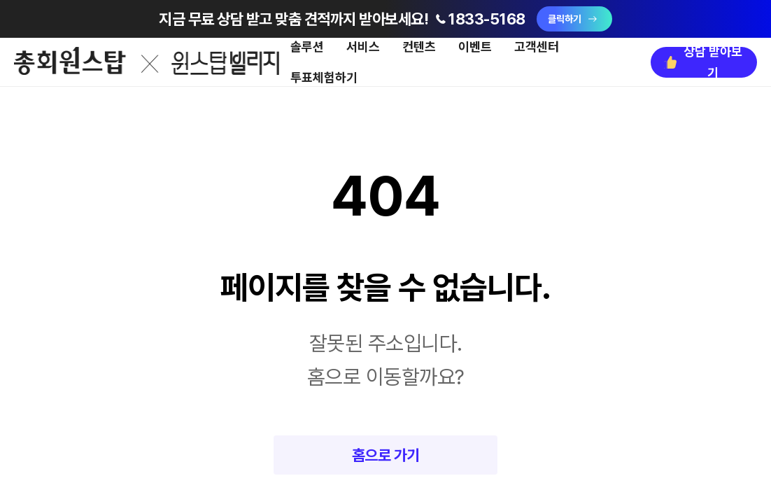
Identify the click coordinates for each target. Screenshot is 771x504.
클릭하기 (574, 18)
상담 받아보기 (702, 62)
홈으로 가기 (386, 455)
